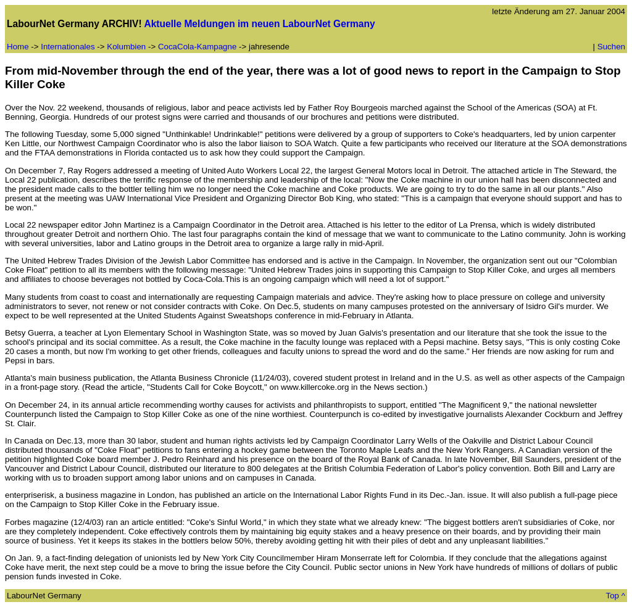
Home (18, 46)
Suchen (611, 46)
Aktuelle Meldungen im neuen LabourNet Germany (259, 24)
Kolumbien (126, 46)
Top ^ (615, 595)
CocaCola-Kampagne (198, 46)
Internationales (67, 46)
